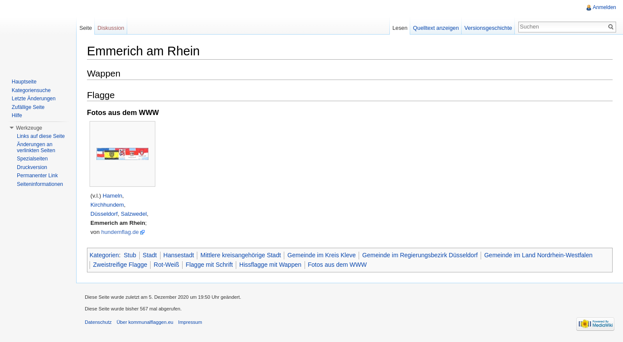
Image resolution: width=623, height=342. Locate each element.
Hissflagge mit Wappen (270, 264)
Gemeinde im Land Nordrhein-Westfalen (538, 255)
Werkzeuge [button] (29, 128)
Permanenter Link (37, 176)
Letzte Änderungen (33, 99)
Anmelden (604, 7)
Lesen (400, 28)
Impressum (190, 322)
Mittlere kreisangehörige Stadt (240, 255)
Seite (85, 28)
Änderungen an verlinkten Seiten (36, 147)
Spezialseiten (32, 159)
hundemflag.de (120, 232)
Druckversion (32, 167)
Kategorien (104, 255)
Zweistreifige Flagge (120, 264)
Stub (130, 255)
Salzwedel (134, 214)
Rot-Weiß (166, 264)
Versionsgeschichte (488, 28)
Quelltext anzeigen (436, 28)
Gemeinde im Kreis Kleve (321, 255)
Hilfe (17, 115)
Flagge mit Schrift (209, 264)
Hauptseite (24, 82)
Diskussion (110, 28)
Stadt (150, 255)
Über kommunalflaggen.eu (144, 322)
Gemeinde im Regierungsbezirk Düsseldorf (420, 255)
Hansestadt (179, 255)
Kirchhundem (107, 204)
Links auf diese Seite (41, 136)
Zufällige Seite (28, 107)
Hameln (112, 195)
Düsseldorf (104, 214)
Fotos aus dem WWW (337, 264)
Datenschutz (98, 322)
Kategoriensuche (31, 90)
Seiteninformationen (40, 184)
